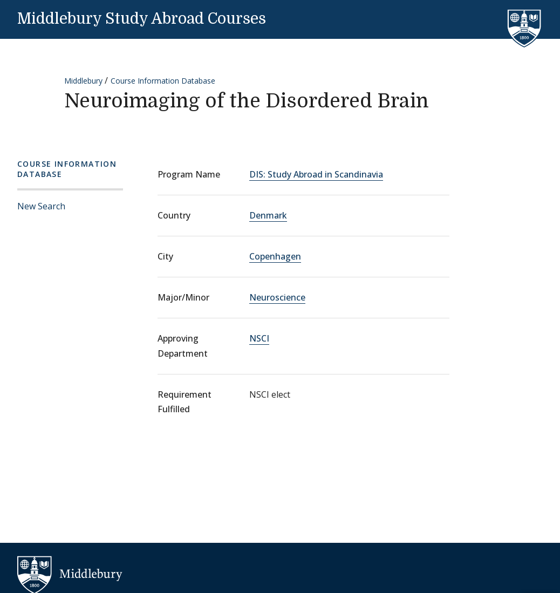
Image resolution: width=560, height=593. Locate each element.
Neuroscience (277, 297)
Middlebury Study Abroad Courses (141, 19)
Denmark (268, 215)
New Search (41, 206)
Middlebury (83, 81)
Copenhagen (275, 256)
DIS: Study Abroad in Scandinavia (316, 174)
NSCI (259, 338)
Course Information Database (163, 81)
